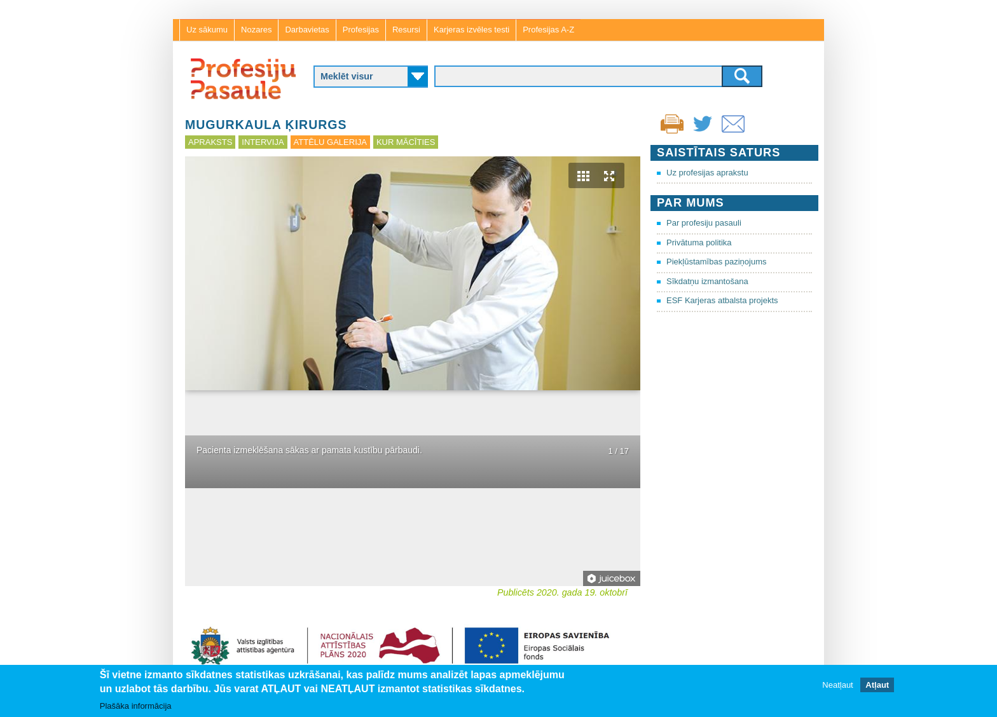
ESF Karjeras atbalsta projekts (722, 300)
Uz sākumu (207, 29)
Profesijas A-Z (548, 29)
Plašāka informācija (136, 706)
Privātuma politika (699, 242)
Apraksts (210, 142)
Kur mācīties (405, 142)
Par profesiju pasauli (703, 223)
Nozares (256, 29)
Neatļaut (837, 685)
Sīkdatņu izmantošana (707, 281)
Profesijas (361, 29)
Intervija (263, 142)
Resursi (406, 29)
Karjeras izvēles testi (471, 29)
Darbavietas (307, 29)
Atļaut (877, 685)
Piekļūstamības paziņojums (716, 261)
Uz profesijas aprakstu (707, 172)
